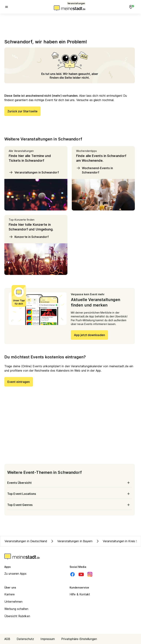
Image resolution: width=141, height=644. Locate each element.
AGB (7, 639)
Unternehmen (13, 601)
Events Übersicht (69, 482)
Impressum (47, 639)
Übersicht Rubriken (17, 616)
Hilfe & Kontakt (80, 594)
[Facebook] (72, 574)
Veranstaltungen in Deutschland (26, 541)
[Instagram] (90, 574)
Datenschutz (25, 639)
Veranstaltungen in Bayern (71, 541)
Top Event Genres (69, 504)
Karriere (9, 594)
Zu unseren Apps (15, 573)
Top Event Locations (69, 493)
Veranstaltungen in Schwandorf (34, 172)
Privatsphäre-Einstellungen (79, 639)
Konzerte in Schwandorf (29, 237)
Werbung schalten (16, 609)
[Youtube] (81, 574)
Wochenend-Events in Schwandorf (94, 170)
